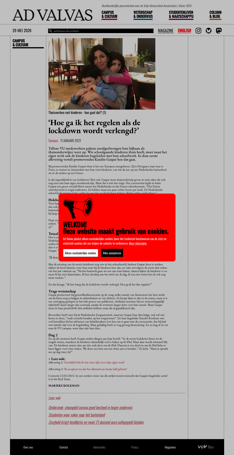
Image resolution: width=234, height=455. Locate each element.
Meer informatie (138, 243)
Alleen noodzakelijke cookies (80, 253)
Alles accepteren (112, 253)
